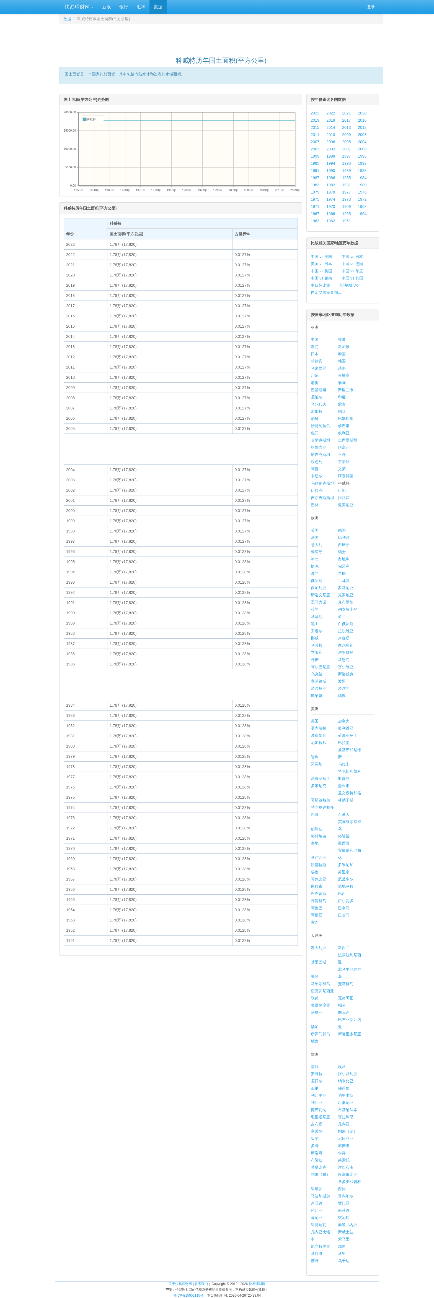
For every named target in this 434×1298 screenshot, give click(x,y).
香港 (342, 339)
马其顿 (316, 645)
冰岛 (315, 559)
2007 (315, 142)
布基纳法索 (347, 1110)
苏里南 (344, 872)
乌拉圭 (344, 764)
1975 (315, 199)
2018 (330, 120)
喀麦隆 (344, 1145)
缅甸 (342, 382)
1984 (362, 178)
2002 (330, 149)
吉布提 (316, 1124)
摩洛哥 (316, 1153)
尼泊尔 (316, 397)
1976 (362, 192)
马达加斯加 (320, 1196)
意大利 (316, 544)
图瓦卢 (344, 1012)
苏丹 (315, 1260)
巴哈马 (344, 915)
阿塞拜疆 (345, 476)
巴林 (315, 505)
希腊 (342, 573)
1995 (315, 163)
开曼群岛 (318, 901)
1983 (315, 185)
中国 (315, 339)
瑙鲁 (315, 1041)
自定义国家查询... (326, 292)
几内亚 (344, 1124)
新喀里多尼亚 (349, 1034)
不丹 (342, 454)
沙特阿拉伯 (320, 426)
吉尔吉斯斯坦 (322, 497)
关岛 (315, 976)
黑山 (315, 623)
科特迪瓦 (318, 1225)
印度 (342, 397)
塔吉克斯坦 (320, 454)
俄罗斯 (316, 580)
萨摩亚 (316, 1012)
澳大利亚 (318, 948)
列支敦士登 (347, 609)
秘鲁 (315, 872)
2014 (330, 127)
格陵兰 (344, 836)
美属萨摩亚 (320, 1005)
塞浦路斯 (318, 681)
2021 (346, 113)
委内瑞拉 (318, 728)
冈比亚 (316, 1210)
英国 (315, 530)
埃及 (342, 1066)
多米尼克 (318, 785)
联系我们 (201, 1284)
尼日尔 (316, 1081)
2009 (346, 134)
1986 (330, 178)
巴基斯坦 (318, 390)
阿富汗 (344, 447)
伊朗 (342, 490)
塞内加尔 (345, 1196)
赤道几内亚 (347, 1225)
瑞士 (342, 552)
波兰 (315, 573)
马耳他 (316, 616)
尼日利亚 (345, 1138)
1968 (362, 206)
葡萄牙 (316, 552)
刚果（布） (320, 1174)
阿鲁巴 (316, 908)
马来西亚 (318, 368)
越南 (342, 368)
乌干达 (344, 1260)
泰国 (342, 354)
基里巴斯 (318, 962)
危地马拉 (345, 886)
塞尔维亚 (345, 667)
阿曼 (315, 469)
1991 (315, 170)
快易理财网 (78, 7)
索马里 (344, 1239)
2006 (330, 142)
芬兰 (315, 609)
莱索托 (344, 1160)
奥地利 (344, 559)
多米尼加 (345, 865)
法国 (315, 537)
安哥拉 (316, 1074)
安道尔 (316, 631)
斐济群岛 (345, 983)
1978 (330, 192)
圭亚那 (344, 785)
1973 (346, 199)
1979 (315, 192)
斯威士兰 (345, 1232)
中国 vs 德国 (352, 264)
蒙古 (342, 404)
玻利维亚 (345, 728)
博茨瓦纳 (318, 1110)
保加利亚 (318, 588)
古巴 (315, 922)
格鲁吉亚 (318, 447)
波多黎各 (318, 735)
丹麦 (315, 659)
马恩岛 (344, 659)
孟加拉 (316, 411)
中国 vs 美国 (321, 256)
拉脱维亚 (345, 631)
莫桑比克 (318, 1167)
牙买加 (316, 764)
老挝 (315, 382)
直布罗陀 (345, 602)
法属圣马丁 (320, 778)
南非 (315, 1066)
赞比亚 (344, 1203)
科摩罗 (316, 1189)
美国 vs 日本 (321, 264)
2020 (362, 113)
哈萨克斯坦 (320, 440)
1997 (346, 156)
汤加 (315, 1027)
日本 (315, 354)
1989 (346, 170)
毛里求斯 (345, 1095)
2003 (315, 149)
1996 (362, 156)
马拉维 (316, 1253)
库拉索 (316, 886)
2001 (346, 149)
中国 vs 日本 (352, 256)
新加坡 (344, 346)
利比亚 (316, 1102)
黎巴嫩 (344, 426)
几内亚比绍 (320, 1232)
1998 (330, 156)
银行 (123, 6)
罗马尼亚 (345, 588)
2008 (362, 134)
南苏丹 (344, 1210)
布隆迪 (316, 1160)
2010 (330, 134)
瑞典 (342, 695)
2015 (315, 127)
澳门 (315, 346)
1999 (315, 156)
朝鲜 (315, 418)
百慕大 (344, 814)
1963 (315, 221)
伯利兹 (316, 829)
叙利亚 (344, 433)
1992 (362, 163)
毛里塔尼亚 (320, 1117)
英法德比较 (349, 285)
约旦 (342, 411)
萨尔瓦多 (345, 901)
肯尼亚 (316, 1217)
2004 (362, 142)
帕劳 (342, 1005)
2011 (315, 134)
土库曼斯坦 (347, 440)
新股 (106, 6)
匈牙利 (344, 566)
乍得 (342, 1153)
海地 (315, 843)
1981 (346, 185)
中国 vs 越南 (321, 278)
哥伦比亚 (318, 879)
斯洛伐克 (345, 674)
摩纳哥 (316, 695)
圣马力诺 (318, 602)
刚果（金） (347, 1131)
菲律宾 (316, 361)
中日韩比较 (320, 285)
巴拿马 (344, 908)
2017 (346, 120)
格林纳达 (318, 836)
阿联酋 (344, 497)
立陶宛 (316, 652)
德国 (342, 530)
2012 (362, 127)
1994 (330, 163)
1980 (362, 185)
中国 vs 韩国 (352, 278)
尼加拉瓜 (318, 742)
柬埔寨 (344, 375)
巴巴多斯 (318, 893)
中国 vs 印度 (352, 271)
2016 (362, 120)
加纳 (315, 1088)
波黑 (342, 681)
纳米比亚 (345, 1081)
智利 (315, 757)
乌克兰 (316, 674)
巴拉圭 (344, 742)
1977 (346, 192)
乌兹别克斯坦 (322, 483)
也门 (315, 433)
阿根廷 (316, 915)
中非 (315, 1239)
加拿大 (344, 721)
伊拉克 (316, 490)
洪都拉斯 (318, 865)
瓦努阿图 (345, 998)
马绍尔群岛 (320, 983)
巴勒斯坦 (345, 418)
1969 (346, 206)
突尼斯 (344, 1217)
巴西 (342, 893)
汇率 (140, 6)
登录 (371, 7)
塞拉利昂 (345, 1117)
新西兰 (344, 948)
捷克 (315, 566)
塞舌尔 (316, 1131)
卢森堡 (344, 638)
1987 (315, 178)
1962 (330, 221)
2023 (315, 113)
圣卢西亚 (318, 857)
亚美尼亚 (345, 505)
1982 (330, 185)
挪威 (315, 638)
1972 (362, 199)
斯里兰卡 (345, 390)
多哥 (315, 1145)
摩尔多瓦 (345, 645)
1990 (330, 170)
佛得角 (344, 1088)
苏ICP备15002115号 (188, 1295)
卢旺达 (316, 1203)
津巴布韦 (345, 1167)
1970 (330, 206)
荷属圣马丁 (347, 735)
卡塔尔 (316, 476)
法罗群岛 (345, 652)
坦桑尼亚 (345, 1102)
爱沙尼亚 (318, 688)
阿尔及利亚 (347, 1074)
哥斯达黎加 (320, 800)
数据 (158, 6)
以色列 (316, 461)
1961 (346, 221)
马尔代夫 (318, 404)
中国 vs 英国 (321, 271)
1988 (362, 170)
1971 (315, 206)
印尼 (315, 375)
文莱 (342, 469)
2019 (315, 120)
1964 (362, 213)
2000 (362, 149)
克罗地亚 (345, 595)
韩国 (342, 361)
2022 (330, 113)
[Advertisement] (221, 37)
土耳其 (344, 580)
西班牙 (344, 544)
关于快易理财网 (180, 1284)
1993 (346, 163)
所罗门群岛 (320, 1034)
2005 (346, 142)
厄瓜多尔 (345, 879)
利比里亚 (318, 1095)
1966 (330, 213)
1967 (315, 213)
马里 (342, 1253)
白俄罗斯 (345, 623)
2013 (346, 127)
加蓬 (342, 1246)
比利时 (344, 537)
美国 (315, 721)
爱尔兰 (344, 688)
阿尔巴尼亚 (320, 667)
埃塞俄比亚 (347, 1174)
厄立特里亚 (320, 1246)
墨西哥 (344, 843)
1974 (330, 199)
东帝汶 (344, 461)
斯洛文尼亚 (320, 595)
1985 (346, 178)
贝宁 (315, 1138)
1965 (346, 213)
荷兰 (342, 616)
